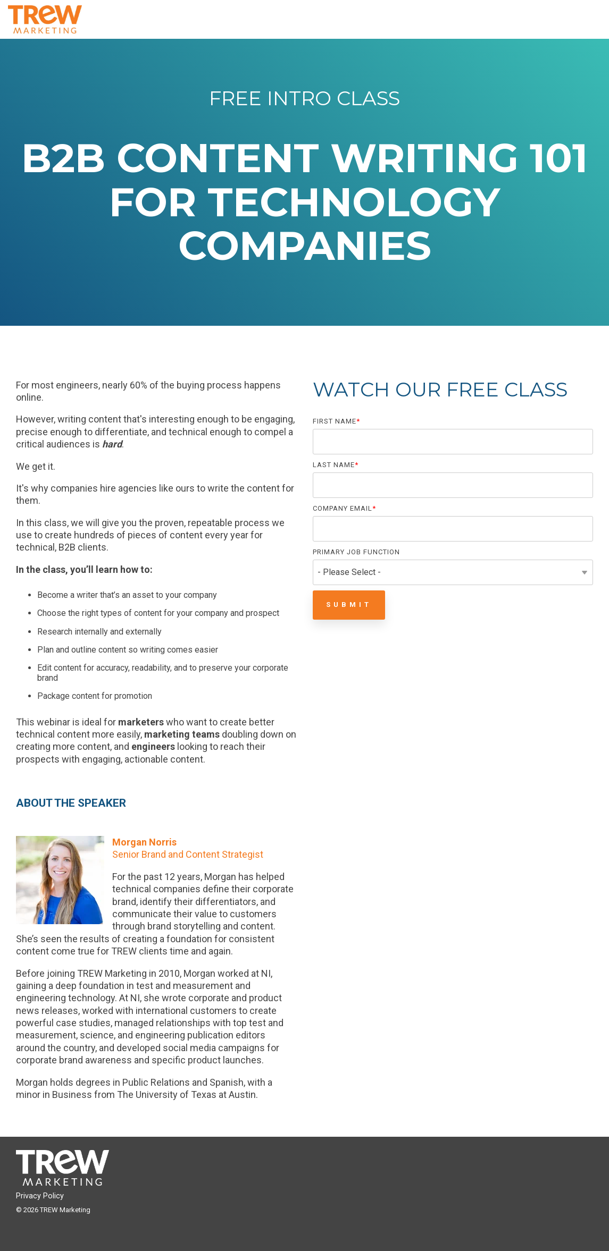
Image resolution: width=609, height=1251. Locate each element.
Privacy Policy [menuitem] (40, 1196)
